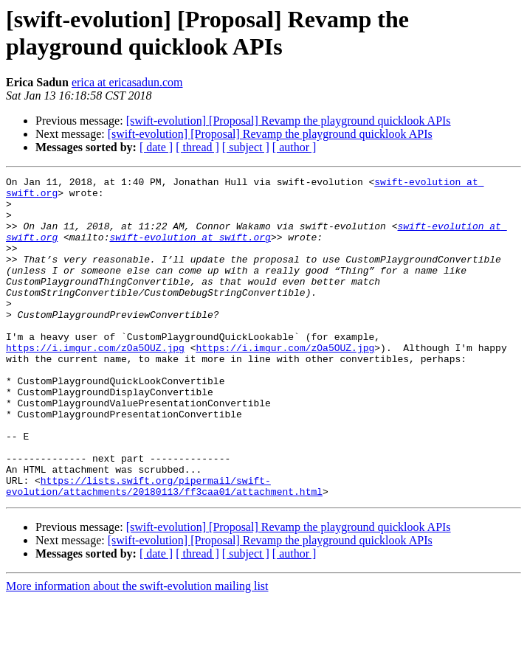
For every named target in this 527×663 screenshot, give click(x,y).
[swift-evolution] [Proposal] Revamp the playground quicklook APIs (288, 120)
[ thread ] (197, 147)
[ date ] (156, 147)
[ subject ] (245, 147)
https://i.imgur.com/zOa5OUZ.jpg (95, 382)
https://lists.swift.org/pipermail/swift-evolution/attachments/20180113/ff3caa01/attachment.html (164, 548)
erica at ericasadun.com (127, 82)
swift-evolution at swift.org (189, 250)
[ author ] (294, 147)
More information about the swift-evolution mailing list (137, 650)
